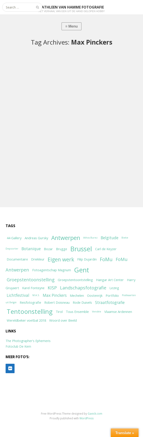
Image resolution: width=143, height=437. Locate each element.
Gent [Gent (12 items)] (81, 269)
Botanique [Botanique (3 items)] (31, 248)
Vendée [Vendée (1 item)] (96, 311)
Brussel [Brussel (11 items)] (81, 248)
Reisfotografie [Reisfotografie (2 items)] (30, 302)
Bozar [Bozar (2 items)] (48, 249)
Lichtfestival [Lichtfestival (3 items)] (18, 295)
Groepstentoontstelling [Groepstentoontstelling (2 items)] (75, 280)
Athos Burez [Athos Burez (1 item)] (90, 237)
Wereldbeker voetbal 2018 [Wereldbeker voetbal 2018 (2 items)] (26, 320)
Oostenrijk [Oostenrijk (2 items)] (94, 295)
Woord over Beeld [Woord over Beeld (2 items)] (63, 320)
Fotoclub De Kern (18, 346)
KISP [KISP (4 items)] (52, 288)
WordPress (86, 418)
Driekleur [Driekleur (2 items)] (38, 259)
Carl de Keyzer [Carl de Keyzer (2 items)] (106, 249)
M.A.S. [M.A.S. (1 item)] (36, 295)
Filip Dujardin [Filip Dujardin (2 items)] (87, 259)
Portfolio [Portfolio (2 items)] (112, 295)
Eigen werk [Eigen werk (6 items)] (61, 259)
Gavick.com (95, 413)
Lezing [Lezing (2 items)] (114, 288)
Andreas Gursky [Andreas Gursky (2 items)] (36, 238)
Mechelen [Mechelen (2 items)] (77, 295)
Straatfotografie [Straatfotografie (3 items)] (110, 302)
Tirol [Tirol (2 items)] (59, 311)
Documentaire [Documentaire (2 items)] (17, 259)
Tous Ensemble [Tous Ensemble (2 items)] (77, 311)
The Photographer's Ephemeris (28, 341)
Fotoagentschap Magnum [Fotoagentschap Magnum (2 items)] (51, 270)
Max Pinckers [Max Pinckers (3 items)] (55, 295)
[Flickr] (10, 368)
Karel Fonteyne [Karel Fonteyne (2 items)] (33, 288)
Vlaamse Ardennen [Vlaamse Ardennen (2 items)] (118, 311)
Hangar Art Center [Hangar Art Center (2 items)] (110, 280)
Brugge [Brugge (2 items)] (61, 249)
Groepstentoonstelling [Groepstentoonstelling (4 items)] (31, 280)
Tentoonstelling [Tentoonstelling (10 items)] (30, 311)
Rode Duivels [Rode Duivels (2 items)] (82, 302)
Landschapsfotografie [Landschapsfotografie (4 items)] (83, 288)
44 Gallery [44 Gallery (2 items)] (14, 238)
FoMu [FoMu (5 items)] (106, 259)
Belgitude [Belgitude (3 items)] (109, 237)
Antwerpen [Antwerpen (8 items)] (65, 238)
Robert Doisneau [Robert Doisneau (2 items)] (57, 302)
